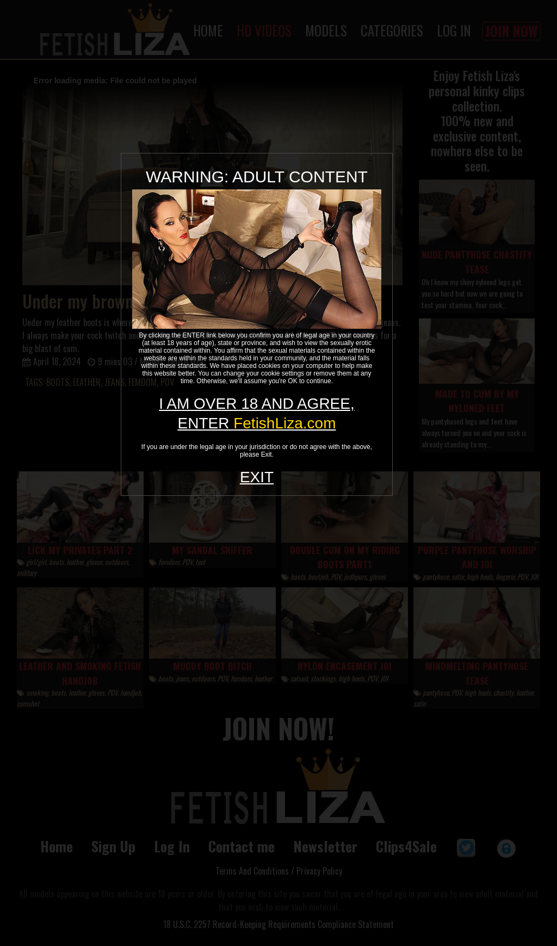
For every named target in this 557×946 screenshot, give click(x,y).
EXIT (257, 477)
